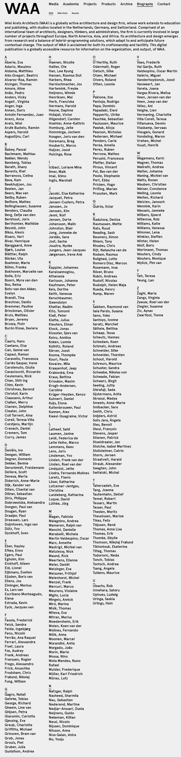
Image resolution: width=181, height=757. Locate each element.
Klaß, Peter (58, 315)
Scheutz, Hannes (106, 337)
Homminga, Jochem (64, 132)
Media (53, 4)
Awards (75, 13)
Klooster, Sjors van (63, 333)
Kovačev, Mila (59, 364)
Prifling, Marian (105, 189)
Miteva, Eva (58, 612)
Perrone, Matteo (106, 154)
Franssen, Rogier (18, 659)
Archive (126, 4)
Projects (90, 4)
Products (108, 4)
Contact (163, 4)
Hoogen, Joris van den (66, 136)
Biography (145, 4)
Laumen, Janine (61, 433)
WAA (23, 8)
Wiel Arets (62, 13)
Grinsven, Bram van (20, 734)
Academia (71, 4)
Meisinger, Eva (60, 569)
